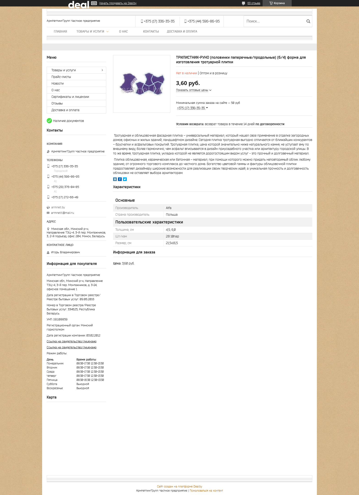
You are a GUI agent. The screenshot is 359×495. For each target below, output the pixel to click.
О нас (123, 31)
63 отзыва (253, 3)
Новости (58, 83)
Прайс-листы (61, 77)
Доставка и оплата (182, 31)
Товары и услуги (90, 31)
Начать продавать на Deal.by (117, 3)
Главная (60, 31)
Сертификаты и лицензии (70, 97)
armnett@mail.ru (62, 212)
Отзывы (57, 103)
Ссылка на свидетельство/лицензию (71, 341)
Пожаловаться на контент (206, 490)
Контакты (151, 31)
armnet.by (58, 207)
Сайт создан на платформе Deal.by (179, 486)
